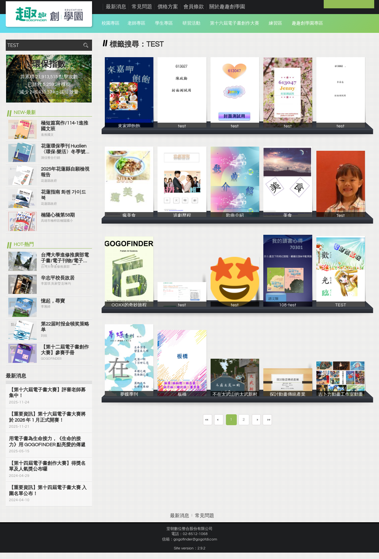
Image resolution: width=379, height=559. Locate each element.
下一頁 (261, 419)
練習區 (275, 23)
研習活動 (191, 23)
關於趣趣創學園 (227, 6)
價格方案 (168, 6)
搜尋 (85, 45)
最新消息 (116, 6)
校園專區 (111, 23)
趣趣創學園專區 (307, 23)
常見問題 (142, 6)
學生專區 (164, 23)
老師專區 (136, 23)
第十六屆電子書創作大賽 (234, 23)
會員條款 (193, 6)
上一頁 (214, 419)
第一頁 (190, 419)
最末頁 (284, 419)
